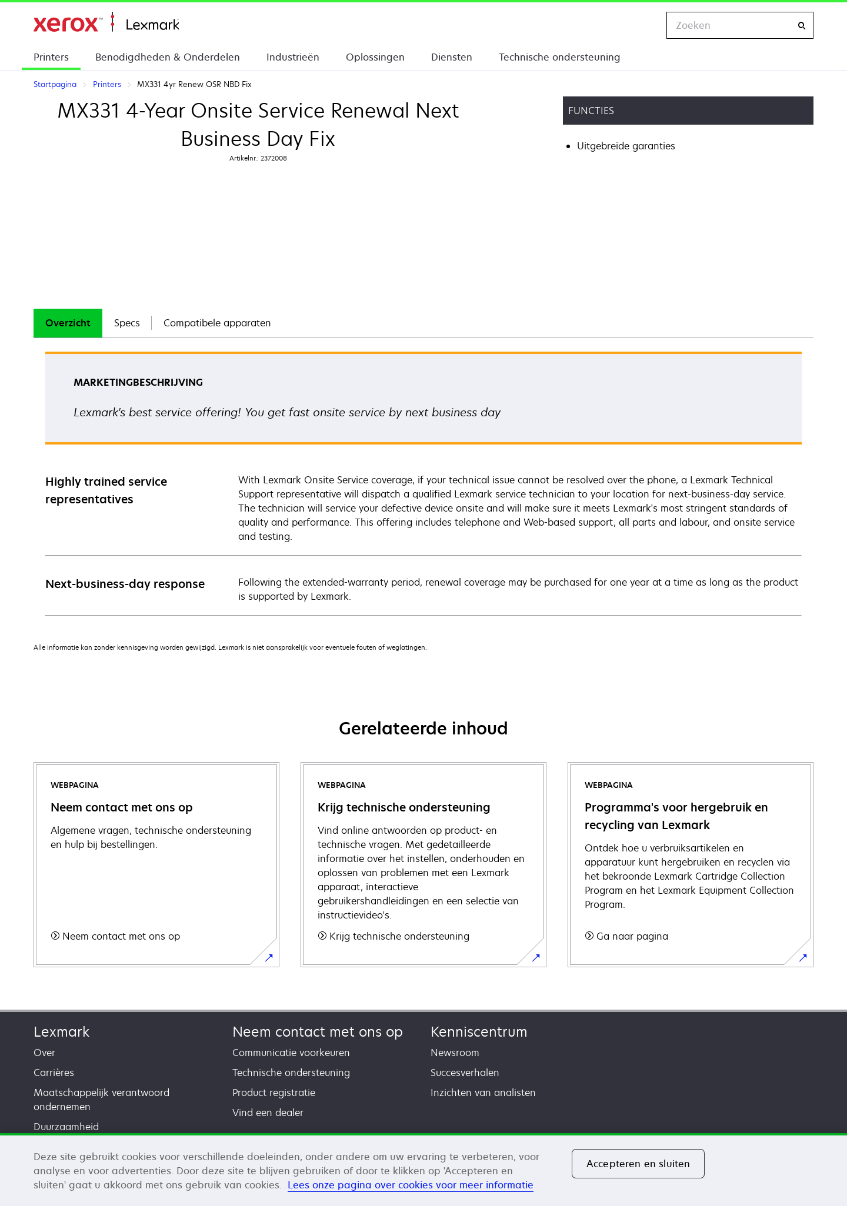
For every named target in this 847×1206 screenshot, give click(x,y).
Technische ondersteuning (560, 57)
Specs (127, 322)
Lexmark (61, 1032)
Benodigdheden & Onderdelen (167, 57)
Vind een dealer (268, 1112)
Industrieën (292, 57)
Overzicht (68, 322)
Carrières (54, 1072)
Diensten (451, 57)
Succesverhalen (465, 1072)
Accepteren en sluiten (638, 1163)
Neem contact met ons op (317, 1032)
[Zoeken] (801, 25)
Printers (51, 57)
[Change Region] (645, 25)
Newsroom (455, 1052)
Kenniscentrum (479, 1032)
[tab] (68, 323)
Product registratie (273, 1092)
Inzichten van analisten (483, 1092)
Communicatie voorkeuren (291, 1052)
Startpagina (106, 22)
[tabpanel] (423, 483)
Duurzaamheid (66, 1126)
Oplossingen (375, 57)
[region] (423, 1169)
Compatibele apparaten (217, 322)
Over (44, 1052)
